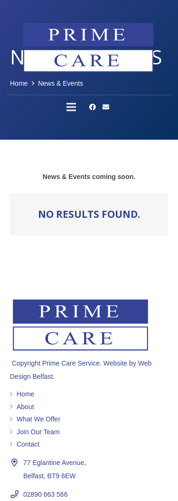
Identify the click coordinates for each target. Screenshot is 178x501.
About (25, 407)
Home (25, 394)
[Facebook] (92, 107)
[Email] (105, 107)
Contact (28, 444)
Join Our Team (38, 432)
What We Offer (38, 419)
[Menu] (71, 107)
